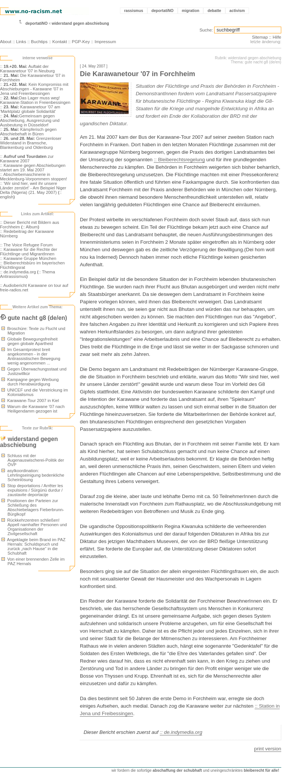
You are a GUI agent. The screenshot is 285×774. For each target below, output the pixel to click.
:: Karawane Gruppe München (28, 258)
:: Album (30, 227)
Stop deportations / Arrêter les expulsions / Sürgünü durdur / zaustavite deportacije (32, 490)
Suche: (206, 30)
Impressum (105, 41)
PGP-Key (81, 41)
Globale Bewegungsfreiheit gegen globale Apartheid (30, 341)
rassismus (133, 11)
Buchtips (39, 41)
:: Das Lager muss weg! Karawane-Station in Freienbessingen (35, 100)
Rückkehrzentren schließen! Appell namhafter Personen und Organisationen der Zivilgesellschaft (34, 527)
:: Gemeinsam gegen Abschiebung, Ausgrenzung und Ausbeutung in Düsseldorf (30, 120)
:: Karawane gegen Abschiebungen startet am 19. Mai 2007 (33, 167)
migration (191, 11)
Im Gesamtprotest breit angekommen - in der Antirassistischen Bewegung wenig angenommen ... (31, 356)
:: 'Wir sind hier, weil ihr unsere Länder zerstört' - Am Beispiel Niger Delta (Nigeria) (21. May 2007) (33, 188)
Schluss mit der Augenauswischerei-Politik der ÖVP (33, 460)
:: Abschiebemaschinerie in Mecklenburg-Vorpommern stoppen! (33, 176)
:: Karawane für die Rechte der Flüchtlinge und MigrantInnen (28, 251)
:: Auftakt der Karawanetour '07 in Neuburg (27, 68)
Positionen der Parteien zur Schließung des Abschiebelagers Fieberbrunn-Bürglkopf (33, 507)
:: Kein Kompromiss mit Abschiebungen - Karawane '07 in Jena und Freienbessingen (34, 89)
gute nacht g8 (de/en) (33, 318)
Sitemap (260, 37)
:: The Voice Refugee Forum (26, 245)
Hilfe (277, 37)
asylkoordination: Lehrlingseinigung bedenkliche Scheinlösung (33, 475)
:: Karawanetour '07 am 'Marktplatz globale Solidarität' (30, 109)
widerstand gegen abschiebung (80, 23)
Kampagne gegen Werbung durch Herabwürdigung (30, 381)
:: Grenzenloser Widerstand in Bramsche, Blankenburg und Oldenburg (31, 143)
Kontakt (59, 41)
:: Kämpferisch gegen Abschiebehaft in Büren (28, 131)
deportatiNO (163, 11)
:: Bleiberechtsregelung (179, 159)
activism (237, 11)
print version (267, 749)
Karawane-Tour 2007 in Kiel (30, 400)
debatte (214, 11)
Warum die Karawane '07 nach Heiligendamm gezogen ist (33, 408)
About (5, 41)
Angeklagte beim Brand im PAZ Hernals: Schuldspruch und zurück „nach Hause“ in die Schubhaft (34, 546)
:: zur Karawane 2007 (27, 158)
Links (21, 41)
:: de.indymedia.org (18, 272)
